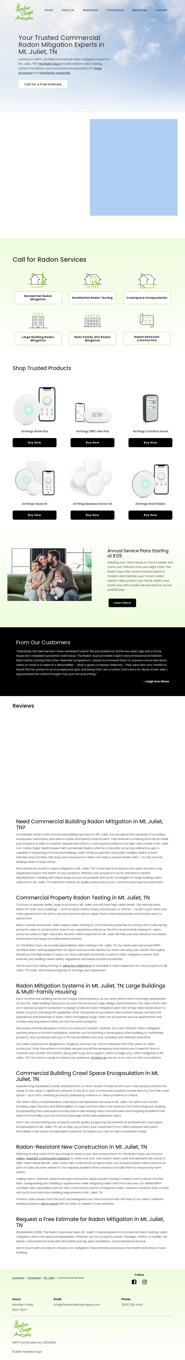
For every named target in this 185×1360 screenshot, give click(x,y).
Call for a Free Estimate (42, 84)
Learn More (122, 603)
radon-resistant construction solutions (43, 1158)
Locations (18, 1278)
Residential (90, 10)
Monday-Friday (22, 1305)
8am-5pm (19, 1310)
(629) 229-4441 (132, 1305)
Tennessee (34, 1278)
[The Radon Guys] (22, 1329)
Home (49, 10)
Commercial (115, 10)
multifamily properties (54, 73)
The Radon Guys (24, 12)
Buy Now (34, 443)
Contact (161, 10)
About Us (68, 10)
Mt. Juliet (49, 1278)
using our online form (77, 966)
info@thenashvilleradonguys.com (77, 1305)
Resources (140, 10)
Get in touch (49, 1204)
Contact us (98, 1058)
